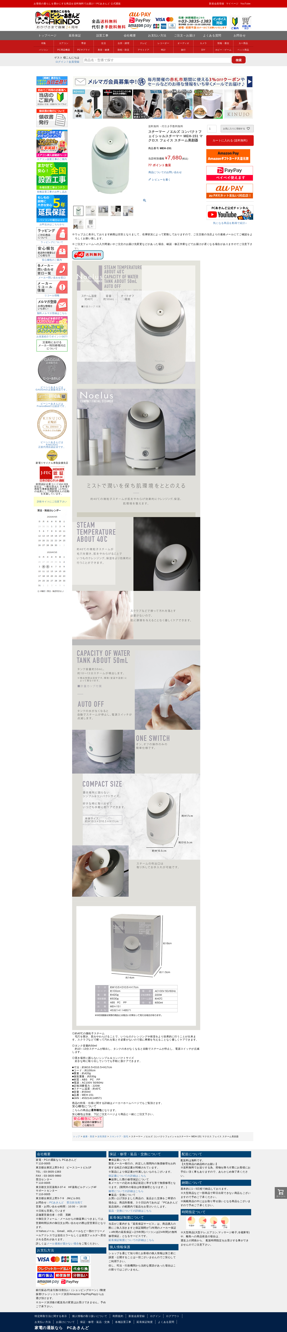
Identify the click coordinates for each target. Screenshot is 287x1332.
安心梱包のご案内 (52, 258)
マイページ (232, 3)
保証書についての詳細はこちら (127, 1175)
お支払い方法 (157, 35)
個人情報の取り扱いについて (89, 1316)
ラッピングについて (52, 240)
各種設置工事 (123, 1321)
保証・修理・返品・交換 (95, 1321)
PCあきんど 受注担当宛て (66, 1202)
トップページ (47, 35)
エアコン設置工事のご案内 (52, 157)
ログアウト (173, 1316)
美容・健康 (103, 50)
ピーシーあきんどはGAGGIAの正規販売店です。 (52, 387)
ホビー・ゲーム (223, 50)
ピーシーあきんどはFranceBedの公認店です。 (52, 403)
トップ (76, 1136)
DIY (203, 50)
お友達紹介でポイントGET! (52, 335)
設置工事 (102, 35)
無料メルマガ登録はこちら (52, 312)
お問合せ (240, 35)
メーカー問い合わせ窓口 (52, 276)
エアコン (63, 43)
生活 (103, 43)
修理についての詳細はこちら (126, 1191)
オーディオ (183, 43)
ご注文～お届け (184, 35)
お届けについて (65, 1321)
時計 (163, 50)
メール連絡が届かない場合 (63, 1243)
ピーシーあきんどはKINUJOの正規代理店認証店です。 (52, 443)
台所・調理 (123, 43)
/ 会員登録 (73, 61)
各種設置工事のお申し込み (52, 190)
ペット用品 (243, 50)
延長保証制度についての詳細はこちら (131, 1240)
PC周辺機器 (63, 50)
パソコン (43, 50)
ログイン (60, 61)
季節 (83, 43)
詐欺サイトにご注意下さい (52, 501)
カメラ (203, 43)
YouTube (245, 3)
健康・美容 (89, 1136)
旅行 (183, 50)
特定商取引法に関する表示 (51, 1316)
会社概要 (130, 35)
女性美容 (102, 1136)
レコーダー (163, 43)
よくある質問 (212, 35)
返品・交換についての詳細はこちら (130, 1210)
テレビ (143, 43)
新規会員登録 (216, 3)
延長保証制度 (145, 1321)
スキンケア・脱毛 (119, 1136)
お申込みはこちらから (52, 223)
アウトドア (143, 50)
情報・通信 (223, 43)
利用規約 (118, 1316)
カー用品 (243, 43)
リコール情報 (52, 294)
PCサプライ (83, 50)
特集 (43, 43)
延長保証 (75, 35)
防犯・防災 (123, 50)
